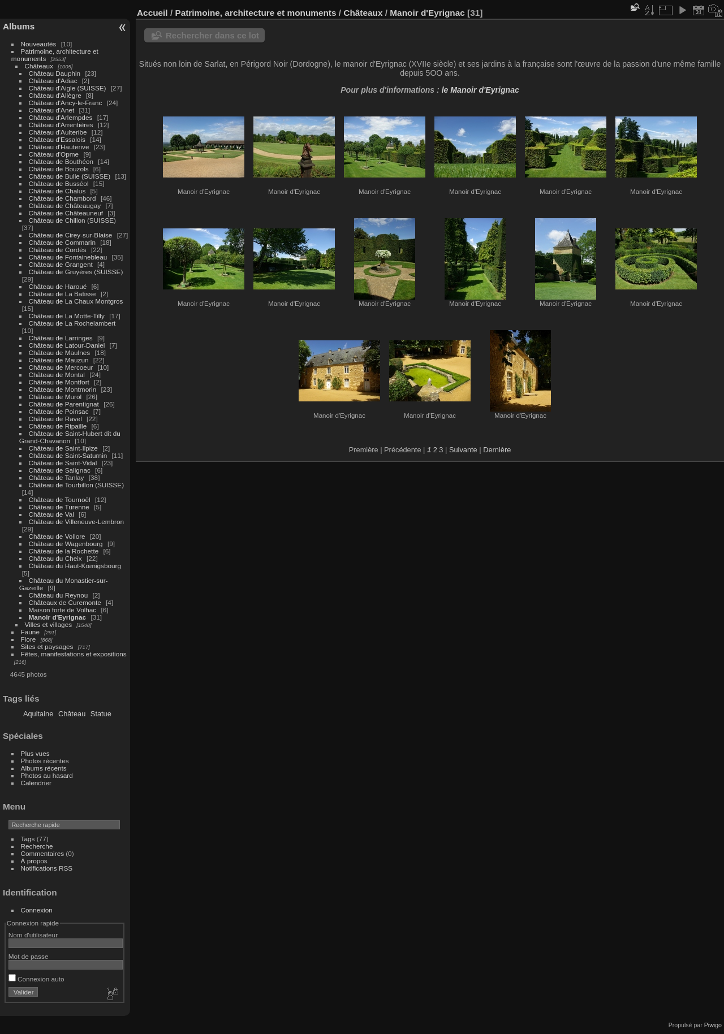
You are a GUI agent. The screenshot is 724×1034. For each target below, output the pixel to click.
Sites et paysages (47, 646)
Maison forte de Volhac (63, 609)
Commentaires (42, 853)
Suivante (463, 449)
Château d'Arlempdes (61, 117)
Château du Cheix (55, 558)
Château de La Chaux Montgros (76, 301)
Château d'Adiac (53, 80)
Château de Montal (57, 374)
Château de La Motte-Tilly (67, 315)
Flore (28, 639)
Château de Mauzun (59, 360)
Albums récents (44, 768)
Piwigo (713, 1025)
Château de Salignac (59, 470)
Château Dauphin (55, 73)
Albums (19, 26)
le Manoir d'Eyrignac (480, 89)
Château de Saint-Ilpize (63, 448)
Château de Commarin (62, 242)
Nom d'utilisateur (33, 934)
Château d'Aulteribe (58, 132)
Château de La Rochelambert (72, 323)
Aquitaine (38, 713)
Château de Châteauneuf (66, 213)
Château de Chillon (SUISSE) (72, 220)
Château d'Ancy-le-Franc (65, 102)
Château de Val (51, 514)
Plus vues (35, 753)
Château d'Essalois (57, 139)
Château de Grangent (61, 264)
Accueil (152, 13)
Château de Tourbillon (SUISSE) (76, 484)
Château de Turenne (59, 506)
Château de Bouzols (59, 168)
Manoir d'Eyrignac (58, 617)
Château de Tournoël (59, 499)
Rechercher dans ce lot (212, 35)
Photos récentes (45, 760)
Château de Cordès (58, 249)
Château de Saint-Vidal (63, 462)
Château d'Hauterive (59, 146)
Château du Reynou (58, 595)
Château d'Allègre (55, 95)
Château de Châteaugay (65, 205)
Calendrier (36, 782)
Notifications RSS (47, 868)
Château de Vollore (57, 536)
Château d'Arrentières (61, 124)
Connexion (37, 910)
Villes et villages (48, 624)
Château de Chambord (62, 198)
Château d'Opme (54, 154)
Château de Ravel (55, 418)
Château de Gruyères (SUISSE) (76, 271)
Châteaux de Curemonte (65, 602)
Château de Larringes (61, 337)
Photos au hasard (47, 775)
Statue (100, 713)
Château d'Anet (52, 110)
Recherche (37, 846)
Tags (28, 838)
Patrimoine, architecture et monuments (255, 13)
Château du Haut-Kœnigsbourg (75, 565)
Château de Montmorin (63, 389)
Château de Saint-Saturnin (68, 455)
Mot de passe (28, 956)
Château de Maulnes (59, 352)
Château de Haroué (59, 286)
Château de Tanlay (56, 477)
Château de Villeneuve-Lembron (76, 521)
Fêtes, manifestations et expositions (74, 653)
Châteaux (39, 66)
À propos (34, 860)
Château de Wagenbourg (66, 543)
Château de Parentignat (64, 404)
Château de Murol (55, 396)
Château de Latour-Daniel (67, 345)
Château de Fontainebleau (68, 257)
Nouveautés (39, 43)
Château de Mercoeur (61, 367)
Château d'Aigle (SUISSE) (67, 88)
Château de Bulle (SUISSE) (70, 176)
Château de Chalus (57, 190)
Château (71, 713)
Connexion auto (36, 979)
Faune (30, 631)
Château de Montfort (59, 382)
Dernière (497, 449)
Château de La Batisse (62, 293)
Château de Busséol (59, 183)
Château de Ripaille (58, 426)
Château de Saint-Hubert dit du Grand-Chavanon (69, 437)
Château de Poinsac (59, 411)
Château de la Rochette (64, 551)
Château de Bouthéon (61, 161)
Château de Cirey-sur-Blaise (71, 235)
